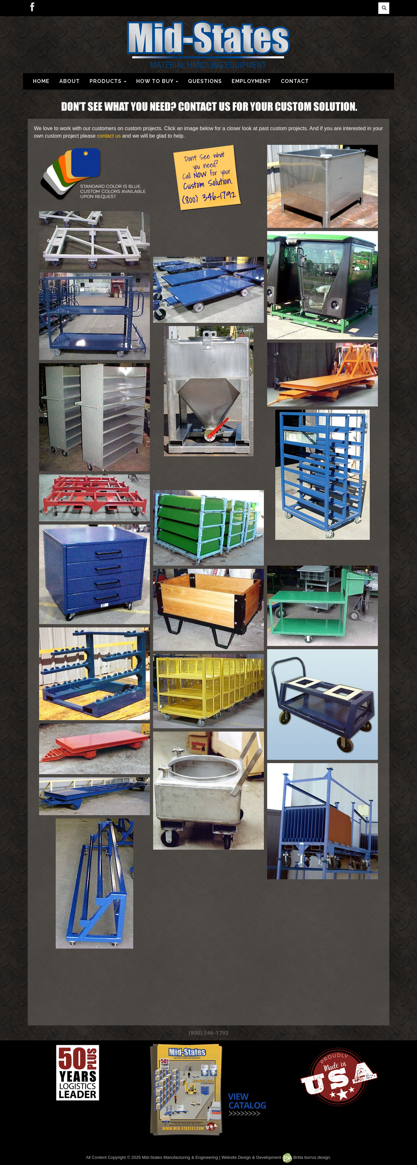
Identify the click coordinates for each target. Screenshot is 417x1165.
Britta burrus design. (306, 1157)
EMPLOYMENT (251, 81)
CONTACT (295, 81)
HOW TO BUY (157, 81)
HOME (41, 81)
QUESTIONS (205, 81)
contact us (109, 136)
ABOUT (69, 81)
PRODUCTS (108, 81)
